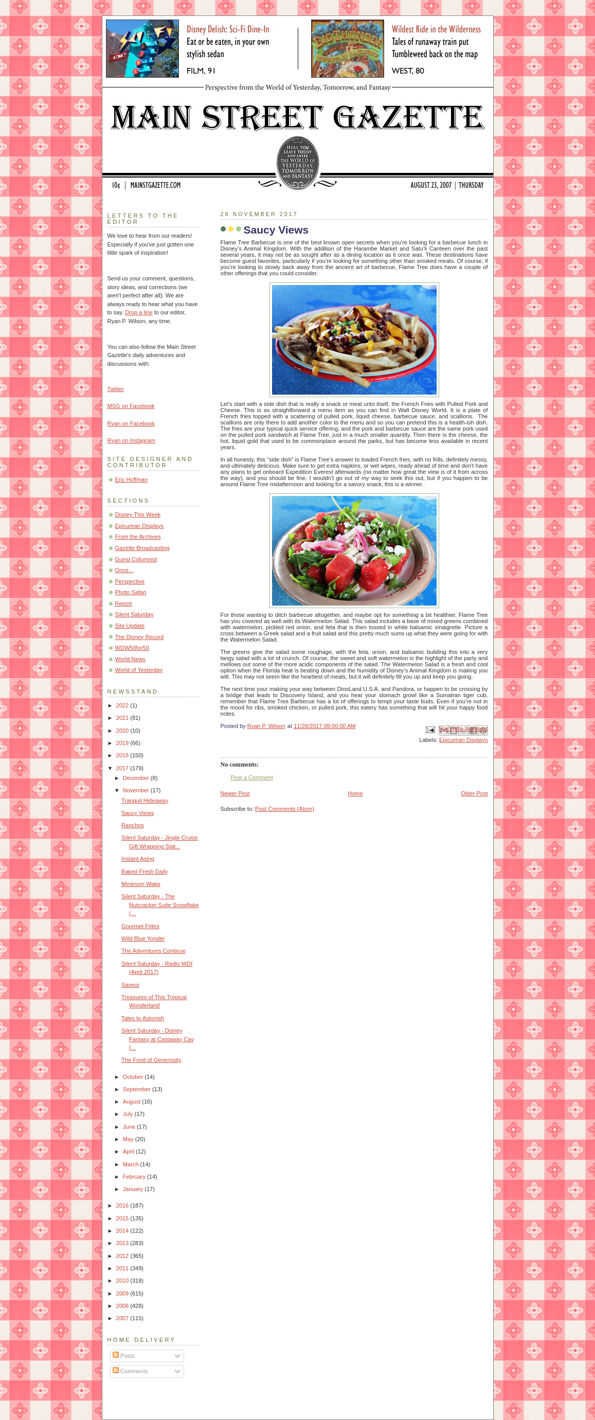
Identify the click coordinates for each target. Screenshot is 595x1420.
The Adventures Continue (153, 951)
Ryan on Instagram (131, 440)
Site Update (130, 626)
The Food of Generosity (151, 1060)
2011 (123, 1268)
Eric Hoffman (131, 479)
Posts (124, 1356)
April (129, 1151)
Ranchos (132, 825)
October (134, 1077)
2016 (123, 1205)
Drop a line (138, 312)
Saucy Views (137, 813)
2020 (123, 730)
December (137, 778)
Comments (130, 1371)
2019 (123, 743)
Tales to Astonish (142, 1018)
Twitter (115, 389)
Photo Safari (131, 592)
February (135, 1177)
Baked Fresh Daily (144, 871)
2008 (123, 1306)
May (129, 1139)
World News (130, 659)
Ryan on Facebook (131, 423)
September (137, 1089)
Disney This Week (138, 514)
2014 (123, 1231)
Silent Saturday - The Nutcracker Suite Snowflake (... (160, 904)
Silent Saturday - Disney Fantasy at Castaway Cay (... (157, 1039)
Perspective (130, 581)
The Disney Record (139, 637)
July (129, 1114)
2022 (123, 705)
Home (355, 793)
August (132, 1101)
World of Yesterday (139, 670)
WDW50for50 (132, 648)
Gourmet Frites (140, 926)
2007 (123, 1318)
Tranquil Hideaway (144, 800)
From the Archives (138, 537)
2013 (123, 1243)
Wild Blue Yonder (143, 938)
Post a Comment (252, 777)
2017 (123, 768)
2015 (123, 1218)
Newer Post (235, 793)
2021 (123, 718)
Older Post (474, 793)
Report (123, 603)
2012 (123, 1256)
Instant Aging (137, 859)
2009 (123, 1293)
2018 (123, 755)
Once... (124, 570)
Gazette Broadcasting (142, 548)
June (130, 1127)
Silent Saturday (134, 614)
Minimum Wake (140, 884)
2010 (123, 1280)
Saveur (130, 985)
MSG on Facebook (131, 406)
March (131, 1164)
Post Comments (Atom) (284, 809)
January (134, 1189)
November (137, 790)
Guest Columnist (136, 559)
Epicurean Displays (463, 740)
